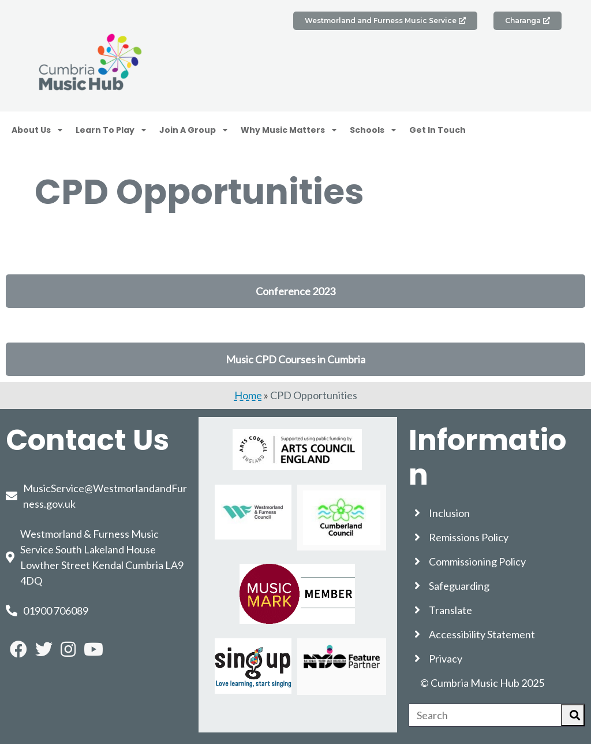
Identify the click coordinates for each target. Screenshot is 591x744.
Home (248, 395)
